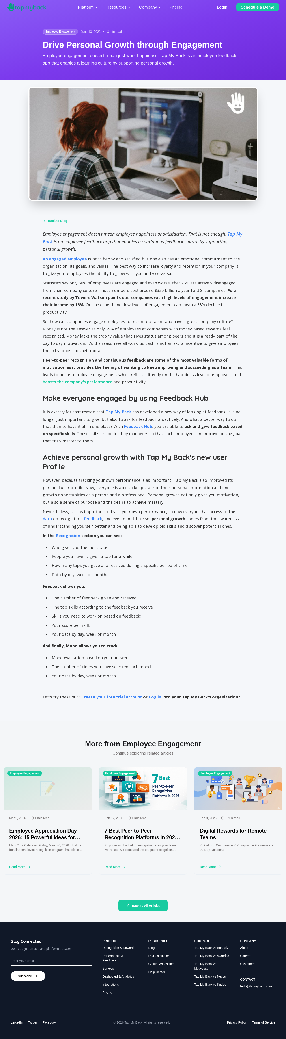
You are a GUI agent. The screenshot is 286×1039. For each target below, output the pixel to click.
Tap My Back (118, 411)
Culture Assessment (162, 964)
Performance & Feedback (113, 958)
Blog (151, 948)
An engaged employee (65, 259)
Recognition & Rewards (119, 948)
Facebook (49, 1022)
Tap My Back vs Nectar (210, 976)
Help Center (156, 972)
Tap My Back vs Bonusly (211, 948)
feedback (93, 518)
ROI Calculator (158, 956)
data (47, 518)
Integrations (111, 984)
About (244, 948)
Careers (245, 956)
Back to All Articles (143, 905)
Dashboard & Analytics (118, 976)
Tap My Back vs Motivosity (205, 966)
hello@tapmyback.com (256, 986)
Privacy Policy (237, 1022)
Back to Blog (55, 221)
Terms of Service (263, 1022)
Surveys (108, 968)
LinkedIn (17, 1022)
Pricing (107, 992)
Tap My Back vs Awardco (211, 956)
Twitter (32, 1022)
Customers (247, 964)
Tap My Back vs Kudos (210, 984)
